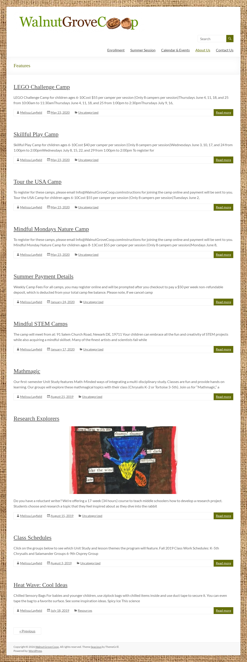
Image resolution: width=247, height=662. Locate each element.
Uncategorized (88, 112)
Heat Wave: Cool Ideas (40, 585)
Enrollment (116, 50)
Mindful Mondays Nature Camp (51, 229)
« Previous (27, 631)
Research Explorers (36, 418)
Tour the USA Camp (38, 181)
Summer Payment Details (43, 276)
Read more (223, 112)
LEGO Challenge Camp (42, 87)
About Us (202, 50)
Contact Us (224, 50)
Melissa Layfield (31, 112)
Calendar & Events (175, 50)
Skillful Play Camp (36, 134)
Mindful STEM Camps (41, 324)
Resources (85, 610)
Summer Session (143, 50)
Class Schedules (32, 537)
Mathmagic (27, 371)
